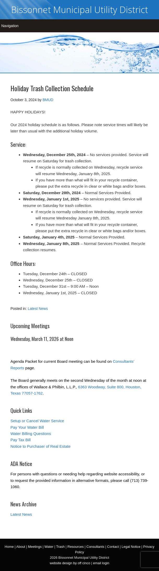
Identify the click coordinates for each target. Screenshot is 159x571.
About (20, 547)
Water (48, 547)
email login (101, 563)
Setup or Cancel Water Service (37, 421)
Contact (113, 547)
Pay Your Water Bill (27, 427)
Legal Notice (131, 547)
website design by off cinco (70, 563)
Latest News (38, 308)
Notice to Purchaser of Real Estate (40, 446)
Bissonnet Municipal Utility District (79, 10)
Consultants (95, 547)
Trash (60, 547)
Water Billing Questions (30, 433)
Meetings (35, 547)
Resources (75, 547)
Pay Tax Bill (20, 440)
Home (9, 547)
